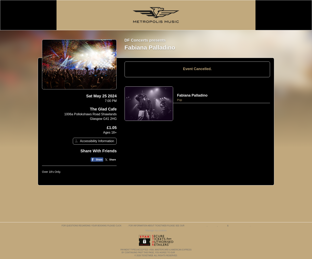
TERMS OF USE (183, 252)
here (125, 226)
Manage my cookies (156, 230)
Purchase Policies (239, 226)
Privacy (222, 226)
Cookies (212, 226)
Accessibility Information (94, 141)
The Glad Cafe (103, 109)
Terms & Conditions (196, 226)
